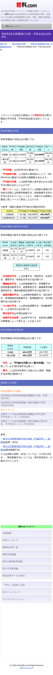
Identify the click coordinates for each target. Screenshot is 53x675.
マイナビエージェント (13, 599)
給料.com (3, 44)
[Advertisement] (26, 83)
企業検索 (6, 533)
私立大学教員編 (10, 568)
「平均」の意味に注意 (13, 585)
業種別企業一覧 (10, 547)
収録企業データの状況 (13, 575)
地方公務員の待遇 (19, 44)
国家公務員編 (9, 554)
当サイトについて (11, 592)
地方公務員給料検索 (12, 561)
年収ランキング (10, 540)
